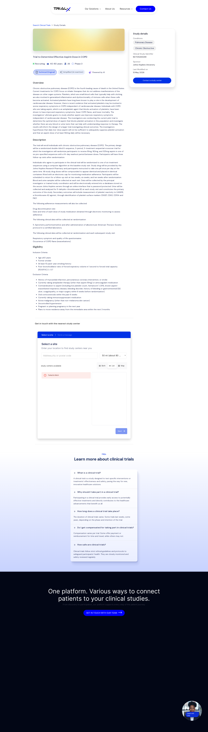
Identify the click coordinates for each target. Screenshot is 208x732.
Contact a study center (152, 80)
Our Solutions (91, 8)
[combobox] (70, 355)
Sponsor (136, 61)
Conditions (138, 38)
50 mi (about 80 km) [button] (112, 355)
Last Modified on (140, 69)
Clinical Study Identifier (143, 54)
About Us (110, 8)
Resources (125, 8)
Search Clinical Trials (42, 25)
